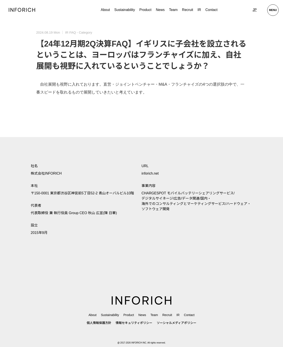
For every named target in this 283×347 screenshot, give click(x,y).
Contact (211, 10)
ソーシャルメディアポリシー (176, 323)
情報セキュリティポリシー (134, 323)
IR (199, 10)
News (160, 10)
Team (173, 10)
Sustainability (124, 10)
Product (128, 315)
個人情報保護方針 (99, 323)
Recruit (187, 10)
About (105, 10)
